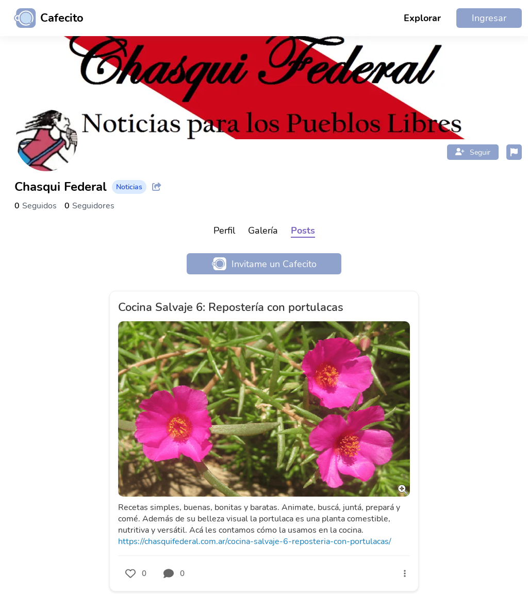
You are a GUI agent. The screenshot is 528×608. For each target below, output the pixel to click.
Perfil (224, 230)
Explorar (422, 18)
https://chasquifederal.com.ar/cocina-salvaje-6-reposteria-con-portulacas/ (254, 541)
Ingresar (489, 18)
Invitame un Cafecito (264, 263)
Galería (263, 230)
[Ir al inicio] (45, 18)
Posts (303, 230)
